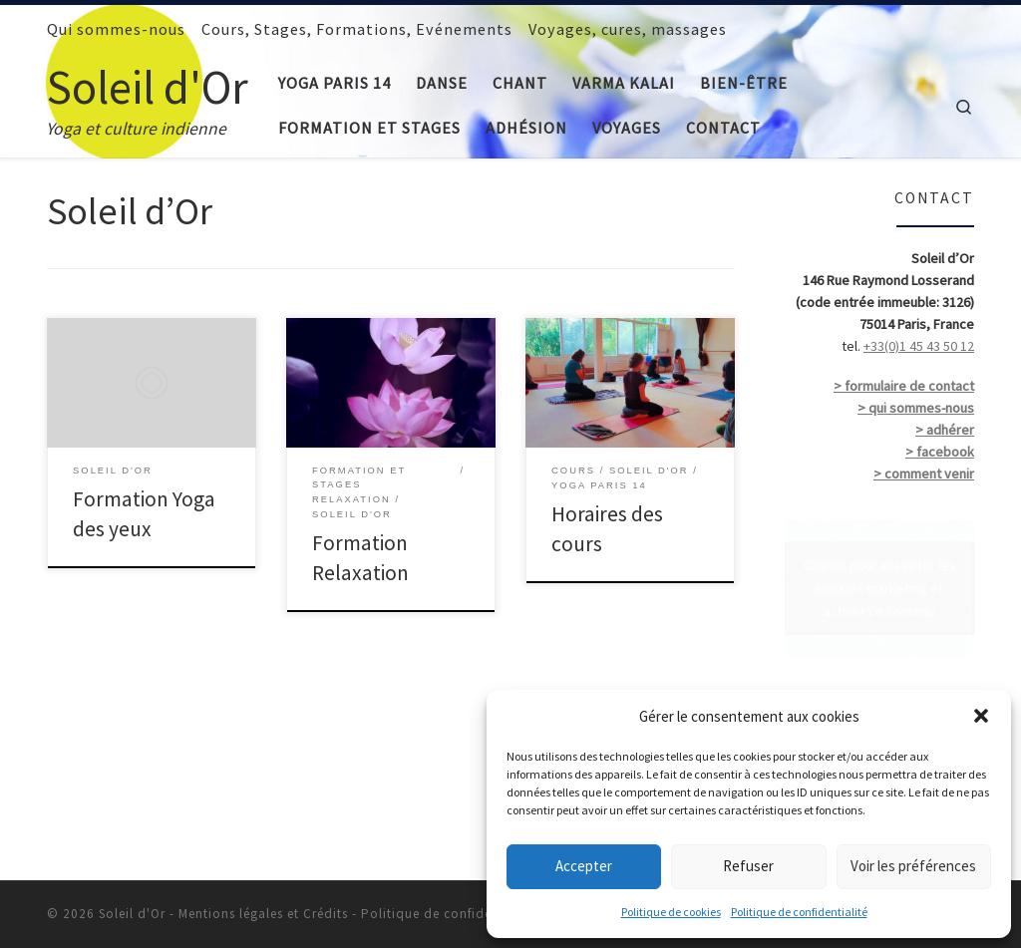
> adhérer (944, 430)
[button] (981, 716)
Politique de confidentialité (799, 911)
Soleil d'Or (132, 913)
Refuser (748, 865)
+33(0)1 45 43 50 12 (918, 346)
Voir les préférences (913, 865)
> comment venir (923, 473)
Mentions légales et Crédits (263, 913)
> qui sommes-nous (915, 408)
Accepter (583, 865)
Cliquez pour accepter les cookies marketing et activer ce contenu (879, 587)
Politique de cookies (671, 911)
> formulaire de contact (904, 386)
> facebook (939, 452)
